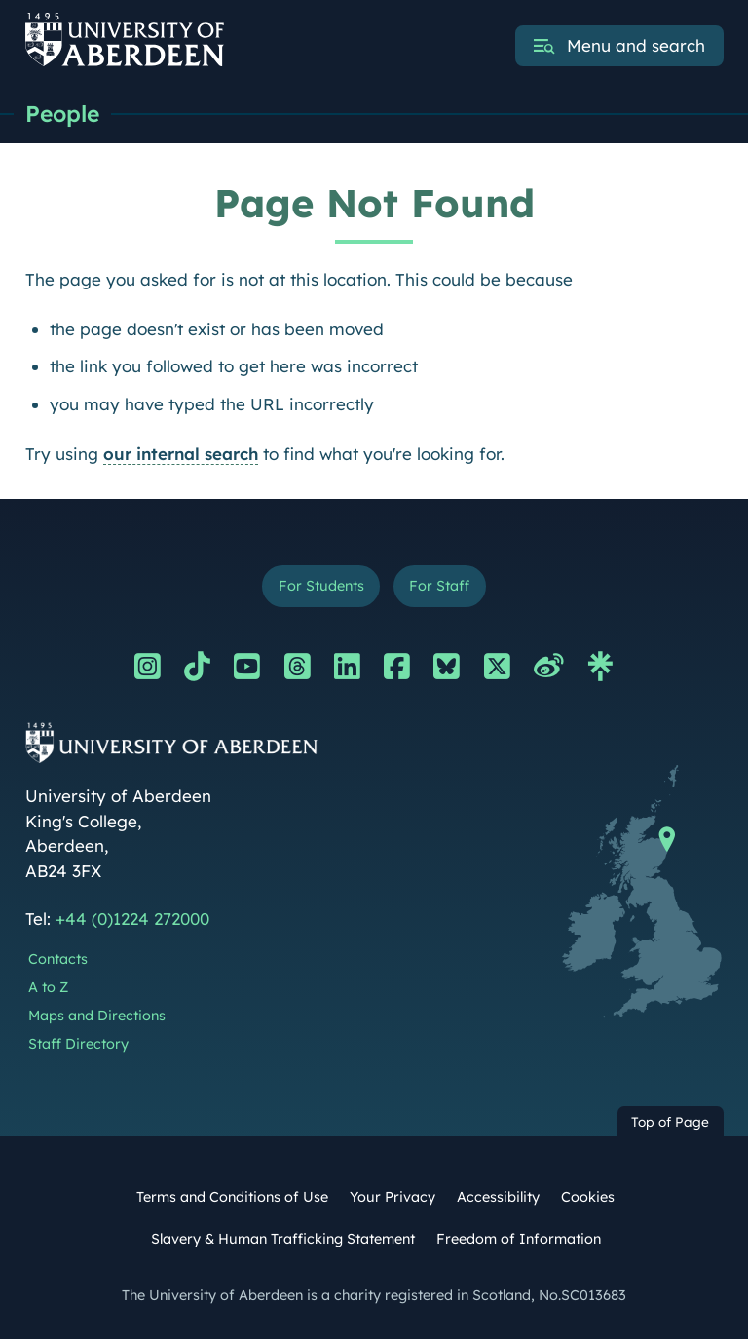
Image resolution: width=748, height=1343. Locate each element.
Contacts (58, 963)
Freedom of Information (518, 1241)
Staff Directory (78, 1046)
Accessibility (498, 1200)
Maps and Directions (97, 1018)
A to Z (48, 990)
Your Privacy (392, 1200)
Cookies (588, 1200)
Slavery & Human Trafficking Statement (283, 1241)
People (64, 114)
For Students (319, 588)
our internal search (180, 454)
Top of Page (670, 1125)
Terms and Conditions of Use (232, 1200)
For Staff (442, 588)
